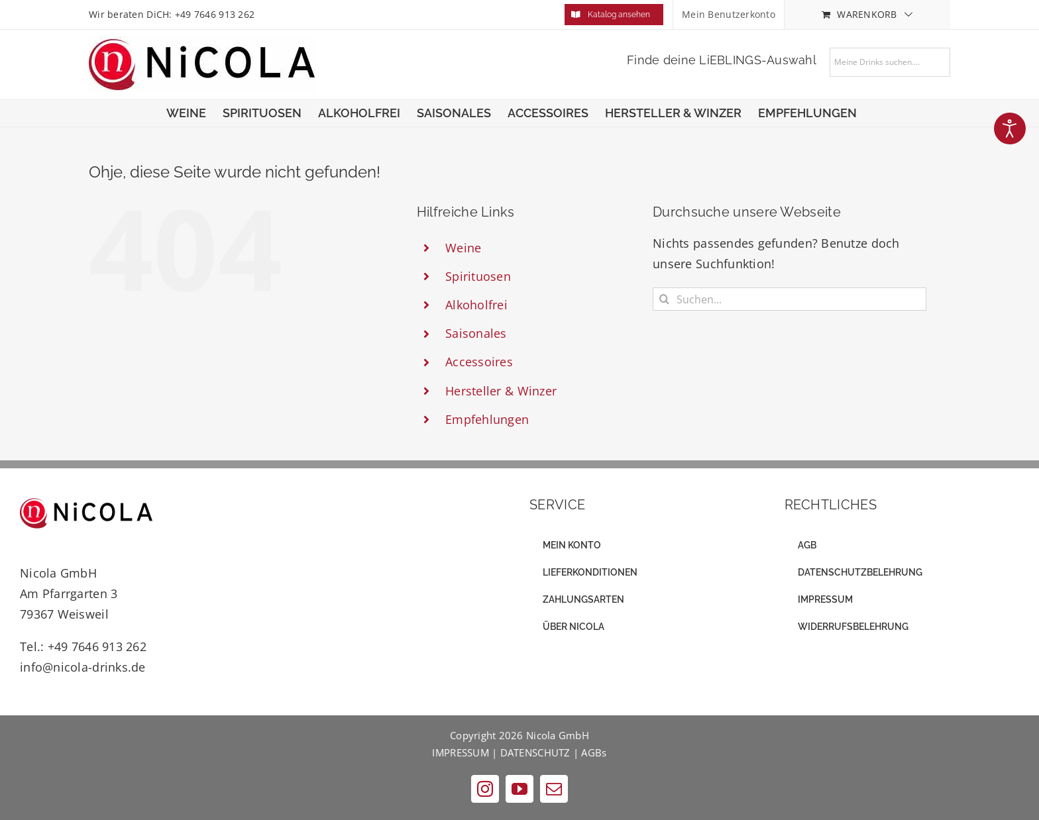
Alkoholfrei (476, 305)
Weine (463, 248)
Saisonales (476, 333)
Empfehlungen (487, 419)
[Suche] (664, 299)
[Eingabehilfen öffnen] (1010, 128)
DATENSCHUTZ (535, 752)
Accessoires (479, 362)
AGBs (593, 752)
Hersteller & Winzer (501, 391)
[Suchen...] (789, 299)
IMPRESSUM (460, 752)
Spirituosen (478, 276)
